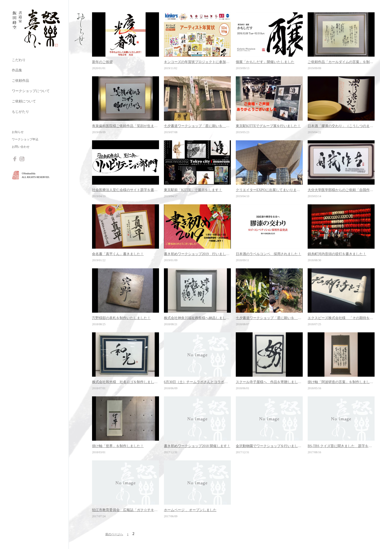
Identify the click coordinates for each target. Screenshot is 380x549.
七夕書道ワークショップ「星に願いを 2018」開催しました (269, 318)
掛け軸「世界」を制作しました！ (118, 446)
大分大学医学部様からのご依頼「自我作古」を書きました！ (341, 190)
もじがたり (20, 111)
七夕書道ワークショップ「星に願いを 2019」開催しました (197, 126)
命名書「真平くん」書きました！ (118, 254)
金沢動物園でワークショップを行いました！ (269, 446)
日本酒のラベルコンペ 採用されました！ (268, 254)
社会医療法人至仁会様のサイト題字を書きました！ (125, 190)
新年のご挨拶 (102, 62)
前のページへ (114, 534)
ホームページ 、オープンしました (190, 510)
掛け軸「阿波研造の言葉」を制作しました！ (341, 382)
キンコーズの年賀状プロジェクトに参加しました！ (197, 62)
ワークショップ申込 (25, 139)
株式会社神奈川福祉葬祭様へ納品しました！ (197, 318)
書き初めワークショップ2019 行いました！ (197, 254)
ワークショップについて (31, 91)
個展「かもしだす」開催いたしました (265, 62)
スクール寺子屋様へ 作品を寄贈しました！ (269, 382)
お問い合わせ (21, 146)
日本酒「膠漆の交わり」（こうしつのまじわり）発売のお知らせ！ (341, 126)
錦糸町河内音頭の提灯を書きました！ (337, 254)
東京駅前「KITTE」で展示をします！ (193, 190)
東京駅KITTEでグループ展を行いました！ (268, 126)
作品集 (17, 70)
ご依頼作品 (20, 80)
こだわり (19, 60)
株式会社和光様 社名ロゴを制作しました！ (125, 382)
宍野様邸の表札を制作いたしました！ (121, 318)
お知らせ (18, 132)
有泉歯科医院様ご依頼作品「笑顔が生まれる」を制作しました (125, 126)
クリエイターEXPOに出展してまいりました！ (269, 190)
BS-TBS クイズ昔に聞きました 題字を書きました (341, 446)
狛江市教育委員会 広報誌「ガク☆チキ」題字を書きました (125, 510)
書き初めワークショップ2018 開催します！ (197, 446)
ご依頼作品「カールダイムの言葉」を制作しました (341, 62)
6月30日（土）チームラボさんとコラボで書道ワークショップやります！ (197, 382)
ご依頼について (24, 101)
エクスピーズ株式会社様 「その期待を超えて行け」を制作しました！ (341, 318)
